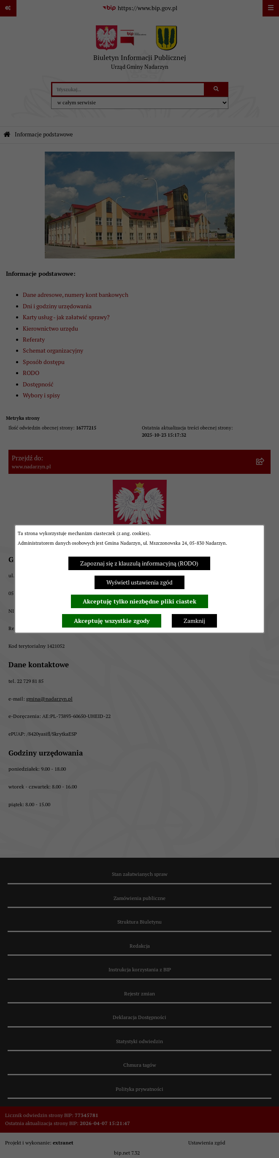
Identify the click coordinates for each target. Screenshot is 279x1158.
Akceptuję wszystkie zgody (111, 621)
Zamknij (194, 621)
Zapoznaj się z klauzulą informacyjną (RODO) (139, 563)
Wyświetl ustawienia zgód (139, 582)
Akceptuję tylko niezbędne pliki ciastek (139, 601)
